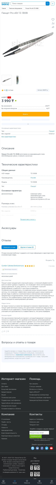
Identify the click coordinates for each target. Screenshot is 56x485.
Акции (3, 395)
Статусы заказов (35, 386)
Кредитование (6, 392)
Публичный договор (10, 470)
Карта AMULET (34, 392)
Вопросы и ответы (36, 389)
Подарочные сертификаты (10, 400)
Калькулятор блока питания (39, 400)
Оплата (4, 384)
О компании (5, 419)
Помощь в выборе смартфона (40, 397)
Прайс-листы (6, 422)
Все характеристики (9, 137)
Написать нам (34, 422)
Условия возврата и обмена (11, 409)
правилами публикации (24, 355)
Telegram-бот (34, 425)
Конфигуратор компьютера (39, 395)
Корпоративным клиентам (10, 436)
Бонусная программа (8, 389)
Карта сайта (22, 472)
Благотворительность (9, 433)
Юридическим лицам (8, 406)
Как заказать (33, 384)
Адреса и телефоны (36, 419)
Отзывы (4, 425)
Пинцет (51, 131)
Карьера (4, 438)
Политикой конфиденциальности (42, 440)
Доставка (4, 386)
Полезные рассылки (8, 397)
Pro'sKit (33, 178)
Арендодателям (7, 430)
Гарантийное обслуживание (11, 403)
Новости (4, 427)
